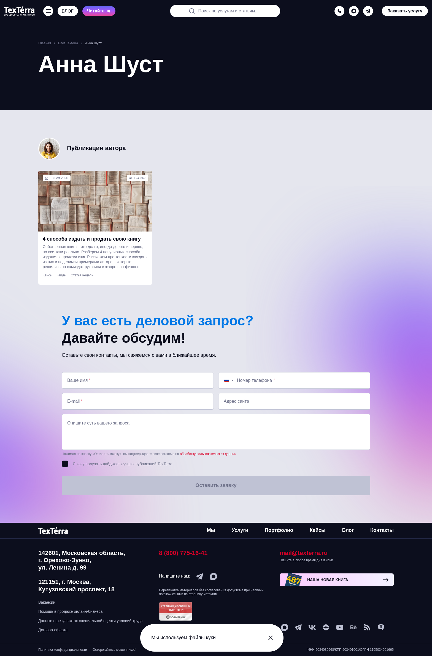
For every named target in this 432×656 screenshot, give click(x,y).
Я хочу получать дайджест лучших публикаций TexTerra (122, 464)
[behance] (353, 627)
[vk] (312, 627)
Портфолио (279, 530)
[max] (354, 11)
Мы (211, 530)
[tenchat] (381, 627)
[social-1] (367, 627)
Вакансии (46, 602)
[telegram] (368, 11)
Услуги (240, 530)
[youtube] (340, 627)
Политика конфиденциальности (62, 650)
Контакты (382, 530)
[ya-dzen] (326, 627)
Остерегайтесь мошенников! (114, 650)
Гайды (61, 275)
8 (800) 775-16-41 (183, 552)
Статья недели (82, 275)
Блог (348, 530)
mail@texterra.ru (304, 552)
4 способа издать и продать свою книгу (92, 239)
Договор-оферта (53, 630)
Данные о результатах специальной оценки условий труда (90, 621)
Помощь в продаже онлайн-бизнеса (70, 611)
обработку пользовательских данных (208, 454)
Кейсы (47, 275)
